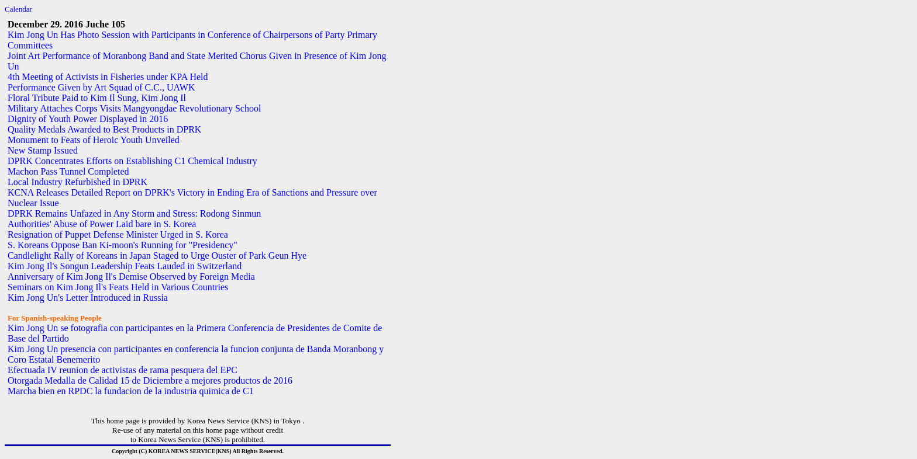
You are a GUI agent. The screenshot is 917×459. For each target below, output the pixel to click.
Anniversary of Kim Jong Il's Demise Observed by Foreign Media (131, 276)
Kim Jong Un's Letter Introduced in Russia (88, 297)
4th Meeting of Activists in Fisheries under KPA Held (108, 77)
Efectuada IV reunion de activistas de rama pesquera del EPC (122, 370)
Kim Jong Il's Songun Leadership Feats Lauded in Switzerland (125, 266)
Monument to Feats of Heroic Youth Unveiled (94, 140)
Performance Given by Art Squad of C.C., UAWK (101, 87)
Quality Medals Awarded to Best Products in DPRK (104, 129)
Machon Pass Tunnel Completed (68, 171)
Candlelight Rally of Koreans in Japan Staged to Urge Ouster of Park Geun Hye (157, 255)
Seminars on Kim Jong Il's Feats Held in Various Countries (118, 287)
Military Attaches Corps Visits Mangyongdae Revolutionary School (134, 108)
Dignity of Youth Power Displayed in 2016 (88, 119)
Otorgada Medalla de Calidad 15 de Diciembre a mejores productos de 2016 (150, 380)
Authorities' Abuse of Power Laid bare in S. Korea (102, 224)
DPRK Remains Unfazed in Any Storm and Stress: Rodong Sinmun (134, 213)
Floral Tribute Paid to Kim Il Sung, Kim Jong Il (97, 98)
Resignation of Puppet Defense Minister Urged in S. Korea (118, 234)
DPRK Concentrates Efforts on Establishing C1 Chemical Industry (132, 161)
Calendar (18, 9)
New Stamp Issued (43, 150)
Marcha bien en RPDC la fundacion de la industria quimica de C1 (131, 391)
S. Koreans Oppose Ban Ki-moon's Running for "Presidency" (122, 245)
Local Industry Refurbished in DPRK (77, 182)
